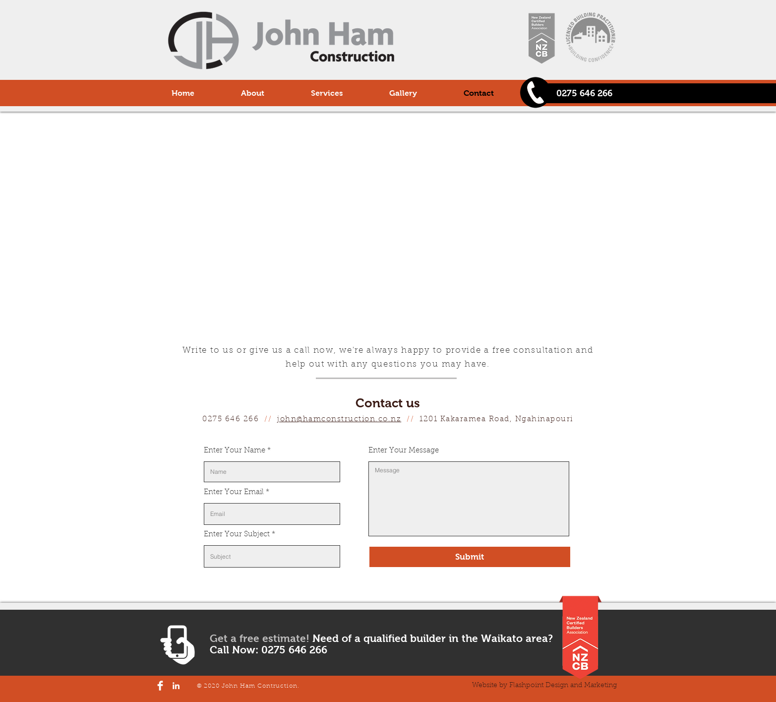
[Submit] (469, 557)
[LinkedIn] (176, 686)
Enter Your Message (403, 450)
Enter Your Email (234, 492)
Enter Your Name (234, 450)
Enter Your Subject (237, 534)
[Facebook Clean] (160, 686)
